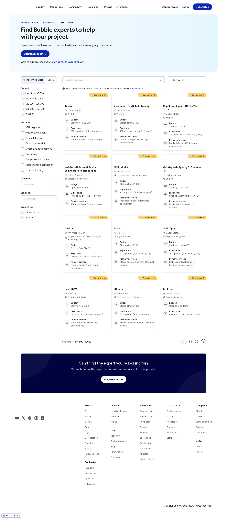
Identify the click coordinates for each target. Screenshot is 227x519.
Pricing (108, 7)
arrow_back (184, 341)
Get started (202, 7)
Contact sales (170, 7)
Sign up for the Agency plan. (68, 62)
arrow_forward (203, 341)
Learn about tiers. (133, 88)
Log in (185, 7)
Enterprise (122, 7)
